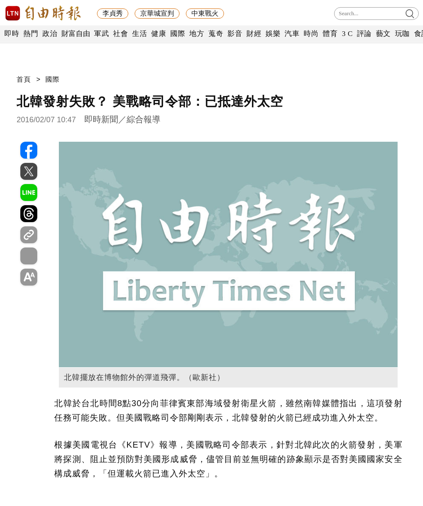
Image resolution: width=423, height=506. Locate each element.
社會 (120, 34)
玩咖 (402, 34)
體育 (330, 34)
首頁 (24, 79)
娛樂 (272, 34)
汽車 (292, 34)
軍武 (101, 34)
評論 (364, 34)
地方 (196, 34)
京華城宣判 (157, 13)
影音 (234, 34)
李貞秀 (112, 13)
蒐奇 (215, 34)
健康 (158, 34)
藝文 (383, 34)
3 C (347, 34)
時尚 (311, 34)
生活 (139, 34)
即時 (11, 34)
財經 (253, 34)
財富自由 (75, 34)
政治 (49, 34)
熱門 (30, 34)
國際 (177, 34)
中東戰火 (204, 13)
